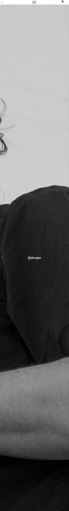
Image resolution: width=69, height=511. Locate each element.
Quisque (34, 257)
